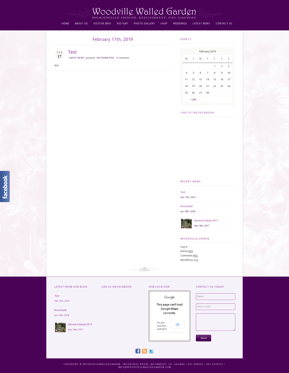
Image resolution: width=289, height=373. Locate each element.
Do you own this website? (162, 326)
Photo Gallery (144, 23)
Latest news (76, 58)
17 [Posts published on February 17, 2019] (228, 79)
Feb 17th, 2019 (187, 197)
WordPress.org (189, 259)
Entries (186, 251)
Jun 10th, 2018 (187, 211)
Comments (189, 255)
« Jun (193, 99)
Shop (164, 23)
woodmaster (105, 58)
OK (177, 324)
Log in (183, 246)
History (122, 23)
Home (65, 23)
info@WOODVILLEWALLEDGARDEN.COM (144, 367)
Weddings (180, 23)
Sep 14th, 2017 (201, 225)
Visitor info (102, 23)
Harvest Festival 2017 (206, 220)
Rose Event (186, 206)
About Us (81, 23)
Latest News (201, 23)
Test (72, 52)
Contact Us (224, 23)
